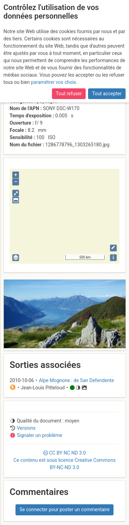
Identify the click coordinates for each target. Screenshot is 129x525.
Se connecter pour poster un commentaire (65, 509)
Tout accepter (107, 93)
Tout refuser (69, 93)
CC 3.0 (64, 460)
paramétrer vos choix (53, 82)
